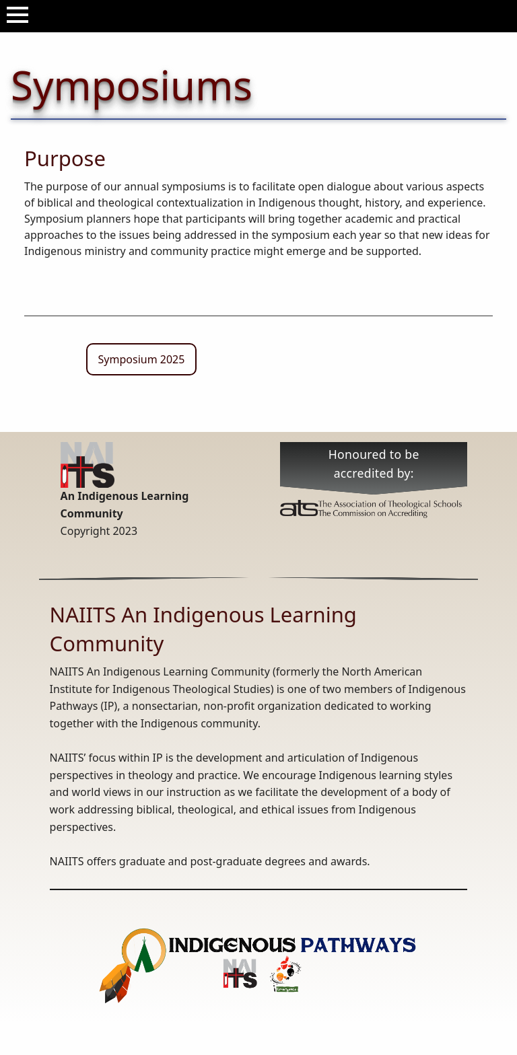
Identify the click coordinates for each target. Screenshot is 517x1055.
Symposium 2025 (141, 359)
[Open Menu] (17, 15)
